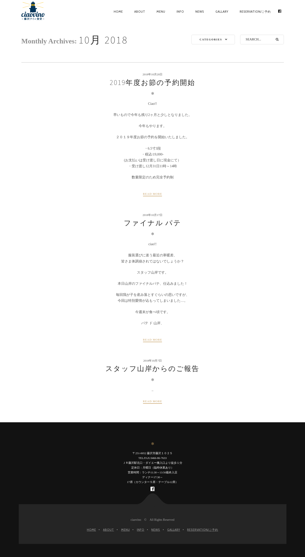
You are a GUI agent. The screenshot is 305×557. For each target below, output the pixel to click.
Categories (211, 39)
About (139, 11)
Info (180, 11)
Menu (161, 11)
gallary (221, 11)
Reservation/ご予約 (255, 11)
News (199, 11)
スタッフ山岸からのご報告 (152, 368)
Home (118, 11)
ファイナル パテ (152, 223)
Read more (152, 193)
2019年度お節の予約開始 (152, 82)
